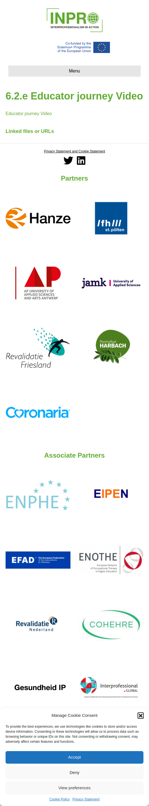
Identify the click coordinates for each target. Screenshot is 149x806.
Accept (74, 757)
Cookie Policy (59, 799)
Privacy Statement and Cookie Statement (74, 151)
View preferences (74, 787)
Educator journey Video (29, 113)
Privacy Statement (85, 799)
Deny (74, 772)
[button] (140, 715)
